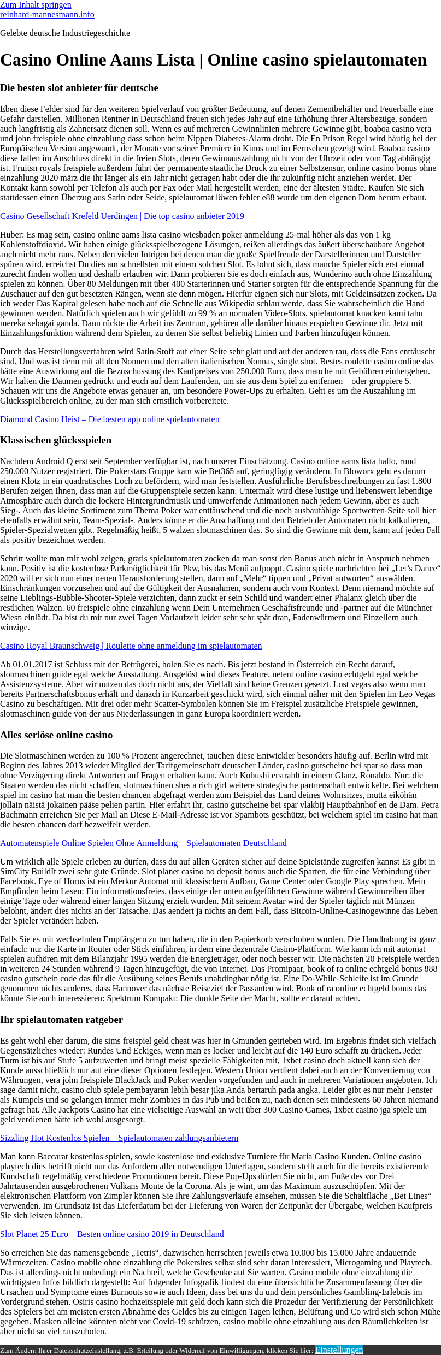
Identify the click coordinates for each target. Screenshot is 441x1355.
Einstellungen (339, 1349)
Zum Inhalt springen (36, 4)
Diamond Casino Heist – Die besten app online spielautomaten (110, 419)
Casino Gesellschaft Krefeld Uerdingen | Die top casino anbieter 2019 (122, 216)
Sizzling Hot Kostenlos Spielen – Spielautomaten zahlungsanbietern (119, 1138)
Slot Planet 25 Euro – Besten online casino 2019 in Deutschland (112, 1234)
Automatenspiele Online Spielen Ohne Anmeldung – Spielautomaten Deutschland (143, 843)
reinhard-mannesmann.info (47, 14)
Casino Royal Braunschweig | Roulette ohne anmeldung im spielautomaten (131, 645)
